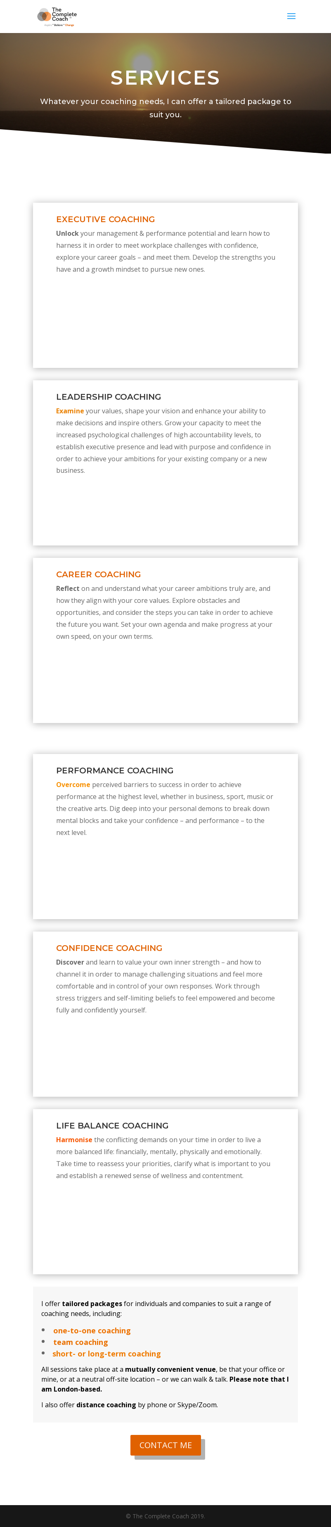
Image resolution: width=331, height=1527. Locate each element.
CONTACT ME (165, 1445)
